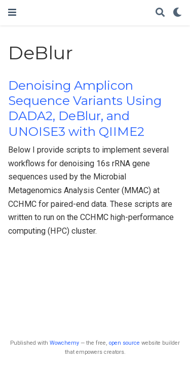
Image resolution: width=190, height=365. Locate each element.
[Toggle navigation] (12, 12)
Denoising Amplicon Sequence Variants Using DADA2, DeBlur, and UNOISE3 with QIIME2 (85, 108)
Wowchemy (64, 343)
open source (124, 343)
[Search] (160, 13)
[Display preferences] (177, 13)
